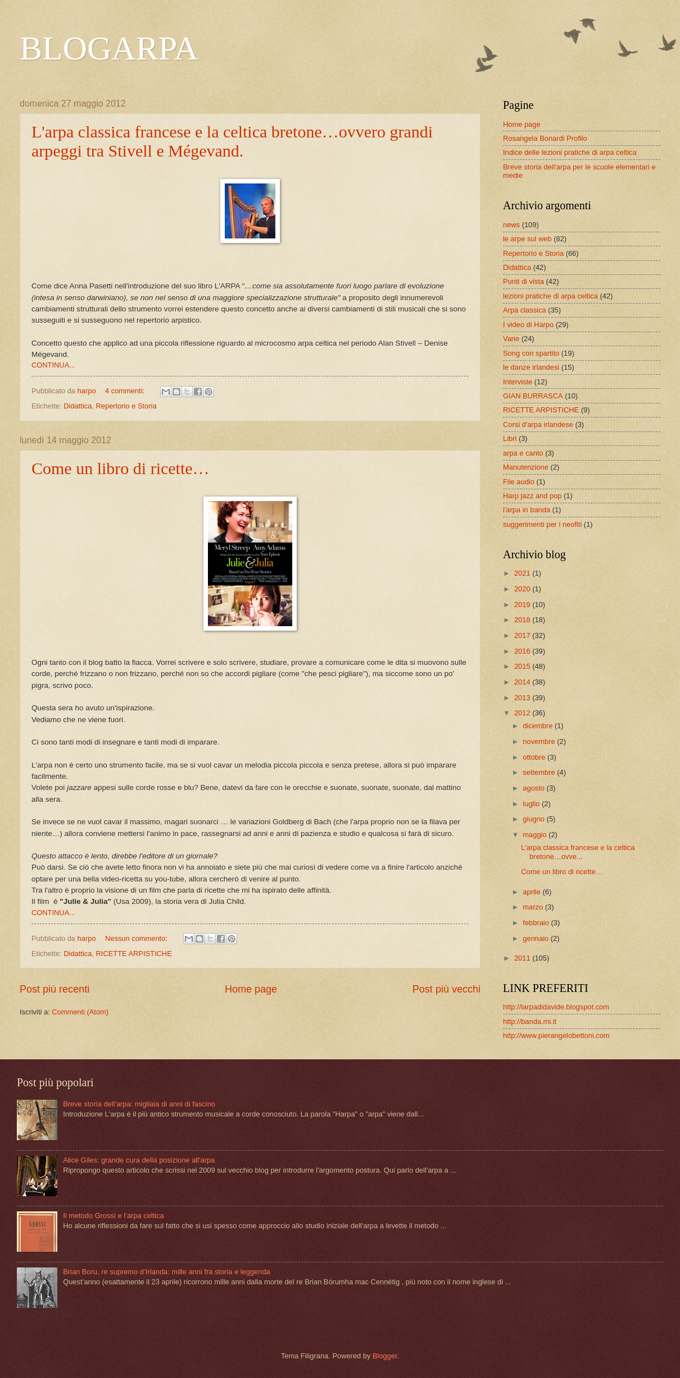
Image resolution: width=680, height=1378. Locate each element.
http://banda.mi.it (529, 1021)
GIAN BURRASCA (533, 396)
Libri (509, 438)
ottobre (535, 757)
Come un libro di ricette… (120, 468)
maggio (535, 834)
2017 (523, 635)
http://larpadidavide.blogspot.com (556, 1007)
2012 (523, 713)
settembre (540, 772)
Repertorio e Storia (126, 406)
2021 (523, 573)
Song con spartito (531, 353)
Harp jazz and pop (532, 496)
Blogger (385, 1356)
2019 (523, 604)
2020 (523, 589)
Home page (251, 989)
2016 (523, 651)
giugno (534, 819)
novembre (540, 741)
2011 (523, 958)
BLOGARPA (109, 48)
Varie (511, 338)
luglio (532, 804)
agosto (534, 788)
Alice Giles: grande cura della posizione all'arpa (139, 1160)
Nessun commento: (137, 938)
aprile (532, 892)
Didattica (78, 406)
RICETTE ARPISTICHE (134, 953)
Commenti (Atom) (80, 1012)
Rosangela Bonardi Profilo (545, 138)
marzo (534, 907)
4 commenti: (126, 391)
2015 (523, 666)
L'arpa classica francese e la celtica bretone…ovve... (577, 851)
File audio (518, 481)
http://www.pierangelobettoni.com (556, 1035)
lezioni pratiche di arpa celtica (550, 296)
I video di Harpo (528, 324)
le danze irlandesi (531, 367)
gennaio (536, 938)
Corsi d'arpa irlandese (538, 424)
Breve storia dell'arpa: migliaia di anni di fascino (139, 1104)
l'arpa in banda (526, 510)
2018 (523, 619)
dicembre (539, 726)
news (511, 225)
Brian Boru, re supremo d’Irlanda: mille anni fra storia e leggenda (166, 1271)
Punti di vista (523, 281)
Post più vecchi (446, 989)
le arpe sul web (527, 239)
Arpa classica (524, 310)
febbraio (537, 922)
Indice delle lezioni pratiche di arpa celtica (570, 152)
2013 (523, 697)
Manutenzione (525, 467)
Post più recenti (54, 989)
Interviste (517, 382)
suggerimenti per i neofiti (542, 524)
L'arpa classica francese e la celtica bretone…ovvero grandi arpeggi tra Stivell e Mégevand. (232, 141)
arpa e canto (523, 453)
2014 (523, 682)
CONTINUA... (53, 365)
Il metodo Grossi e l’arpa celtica (113, 1215)
